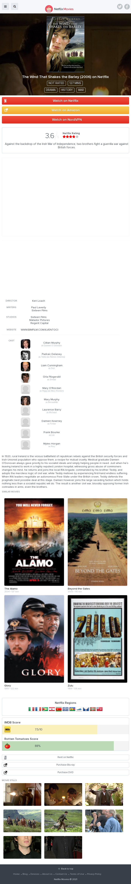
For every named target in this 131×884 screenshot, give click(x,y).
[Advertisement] (60, 269)
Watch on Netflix (65, 101)
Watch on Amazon (65, 110)
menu (5, 6)
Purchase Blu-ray (65, 765)
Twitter (120, 6)
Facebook (127, 6)
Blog (25, 874)
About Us (47, 874)
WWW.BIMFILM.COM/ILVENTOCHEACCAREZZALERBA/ (53, 329)
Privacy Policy (94, 874)
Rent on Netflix (65, 757)
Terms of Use (77, 874)
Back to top (67, 869)
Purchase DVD (65, 772)
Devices (34, 874)
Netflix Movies (61, 879)
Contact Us (61, 874)
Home (16, 874)
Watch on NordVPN (67, 119)
